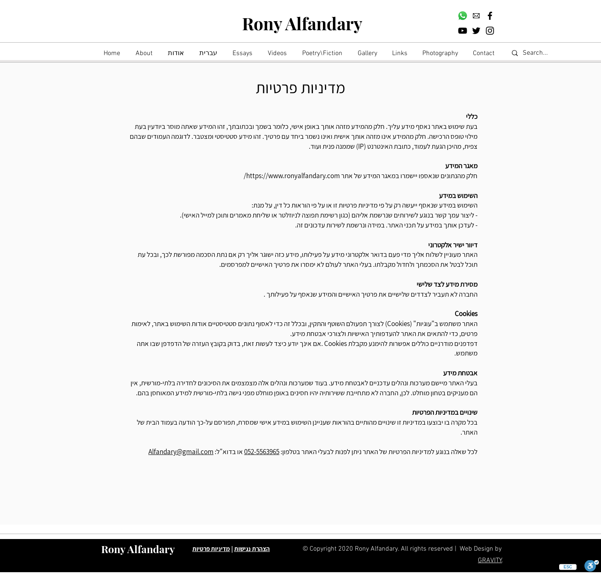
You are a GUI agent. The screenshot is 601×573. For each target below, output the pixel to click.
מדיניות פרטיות (211, 549)
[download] (476, 15)
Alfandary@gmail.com (180, 451)
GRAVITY (490, 560)
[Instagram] (490, 30)
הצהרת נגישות (252, 549)
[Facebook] (490, 15)
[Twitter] (476, 30)
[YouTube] (462, 30)
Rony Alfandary (302, 23)
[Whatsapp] (462, 15)
